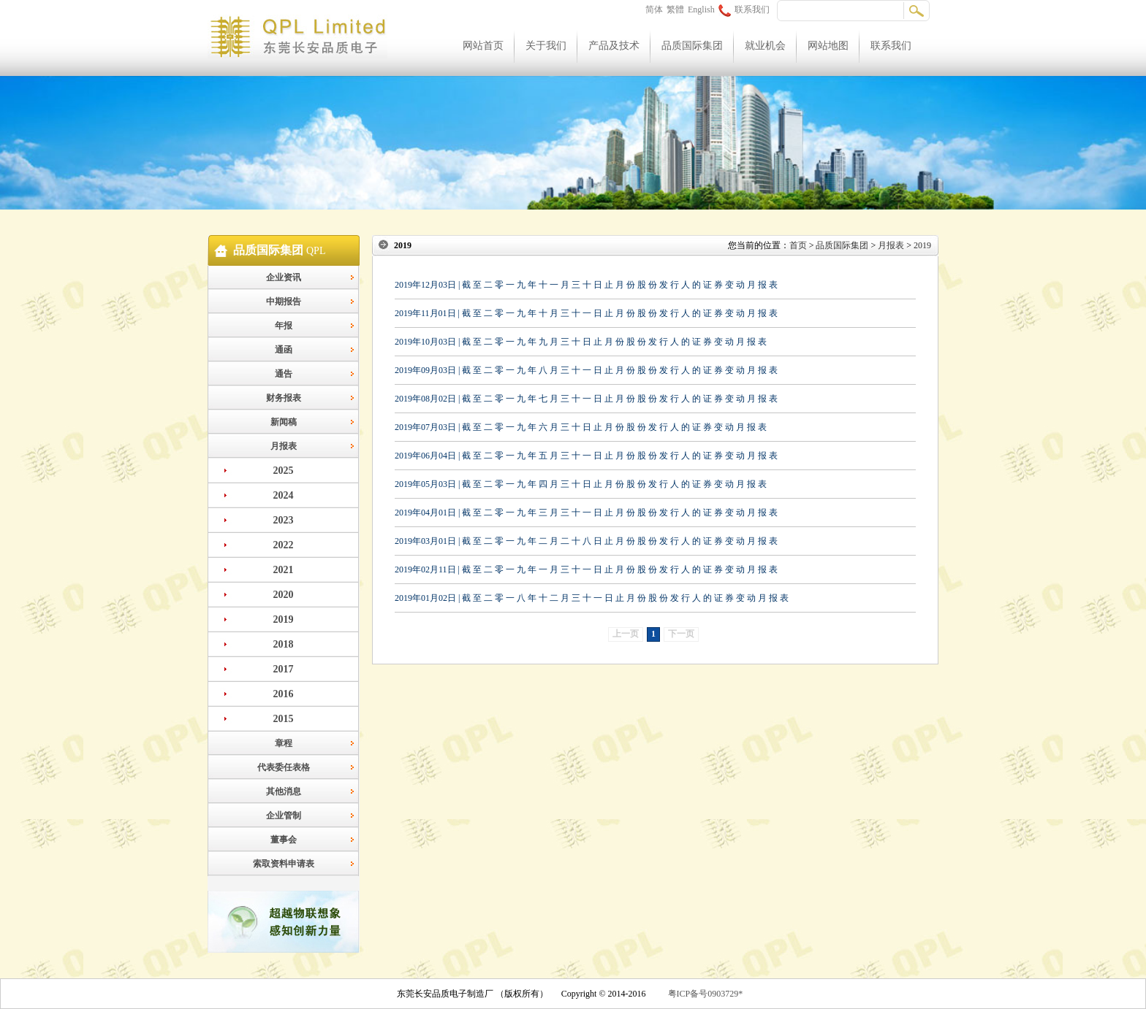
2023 (283, 520)
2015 (283, 718)
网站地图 (828, 45)
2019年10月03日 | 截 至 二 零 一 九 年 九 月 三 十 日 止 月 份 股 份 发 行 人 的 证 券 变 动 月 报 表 (581, 342)
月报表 (283, 446)
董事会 (283, 840)
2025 (283, 470)
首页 (798, 245)
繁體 (675, 9)
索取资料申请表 (283, 864)
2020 (283, 594)
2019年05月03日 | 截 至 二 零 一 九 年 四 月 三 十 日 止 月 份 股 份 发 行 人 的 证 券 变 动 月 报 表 (581, 484)
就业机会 (765, 45)
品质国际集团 (692, 45)
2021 (283, 569)
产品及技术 (614, 45)
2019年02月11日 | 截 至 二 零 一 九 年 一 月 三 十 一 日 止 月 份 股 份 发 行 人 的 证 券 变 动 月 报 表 (586, 569)
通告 (283, 374)
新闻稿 (283, 422)
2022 (283, 545)
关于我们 (545, 45)
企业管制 (283, 815)
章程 (283, 743)
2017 (283, 669)
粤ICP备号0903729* (705, 994)
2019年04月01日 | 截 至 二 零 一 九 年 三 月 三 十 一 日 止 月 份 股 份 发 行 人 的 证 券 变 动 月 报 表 (586, 512)
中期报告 (283, 301)
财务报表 (283, 398)
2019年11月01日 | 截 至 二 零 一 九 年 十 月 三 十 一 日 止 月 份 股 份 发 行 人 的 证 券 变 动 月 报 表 (586, 313)
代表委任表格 (283, 767)
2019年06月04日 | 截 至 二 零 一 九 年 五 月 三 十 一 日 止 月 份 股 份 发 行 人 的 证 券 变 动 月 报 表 (586, 455)
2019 (283, 619)
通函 (283, 350)
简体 (654, 9)
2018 (283, 644)
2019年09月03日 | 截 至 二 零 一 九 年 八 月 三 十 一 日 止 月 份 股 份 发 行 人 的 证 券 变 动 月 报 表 (586, 370)
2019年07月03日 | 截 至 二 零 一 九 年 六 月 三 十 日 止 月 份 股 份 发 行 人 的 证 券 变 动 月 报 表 (581, 427)
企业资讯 (283, 277)
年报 (283, 326)
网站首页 (483, 45)
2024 (283, 495)
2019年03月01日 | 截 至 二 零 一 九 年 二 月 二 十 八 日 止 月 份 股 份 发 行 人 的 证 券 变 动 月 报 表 (586, 541)
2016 (283, 693)
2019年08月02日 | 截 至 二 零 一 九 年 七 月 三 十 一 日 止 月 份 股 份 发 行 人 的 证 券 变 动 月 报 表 (586, 399)
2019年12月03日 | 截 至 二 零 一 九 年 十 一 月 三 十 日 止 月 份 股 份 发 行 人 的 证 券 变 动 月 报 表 (586, 285)
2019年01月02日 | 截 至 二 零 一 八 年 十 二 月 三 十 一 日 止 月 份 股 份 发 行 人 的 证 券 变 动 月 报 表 (592, 598)
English (701, 9)
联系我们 (744, 9)
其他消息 (283, 791)
